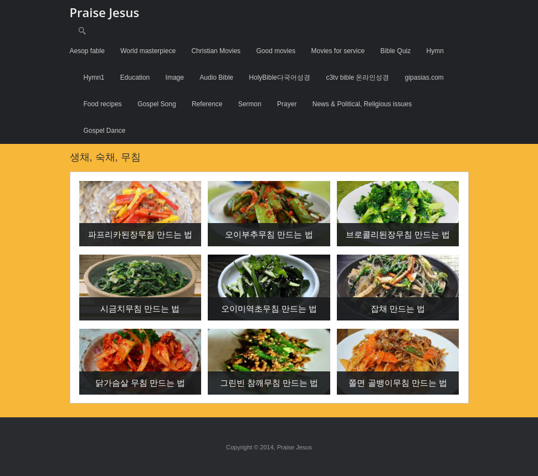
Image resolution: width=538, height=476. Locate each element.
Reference (207, 104)
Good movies (275, 51)
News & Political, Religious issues (362, 104)
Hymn (435, 51)
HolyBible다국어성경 (279, 77)
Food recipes (103, 104)
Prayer (286, 104)
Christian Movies (215, 51)
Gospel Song (156, 104)
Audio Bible (216, 77)
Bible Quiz (396, 51)
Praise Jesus (105, 12)
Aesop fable (87, 51)
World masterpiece (148, 51)
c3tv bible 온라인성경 (357, 77)
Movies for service (338, 51)
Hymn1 (94, 77)
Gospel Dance (105, 130)
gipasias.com (424, 77)
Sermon (250, 104)
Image (175, 77)
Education (135, 77)
